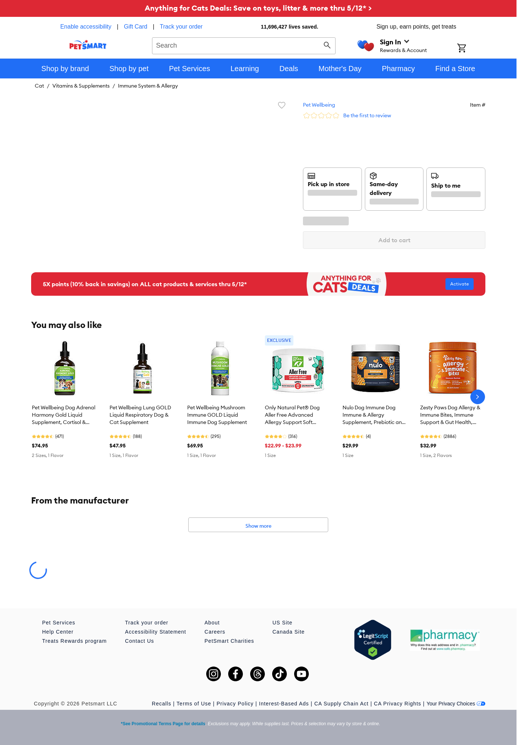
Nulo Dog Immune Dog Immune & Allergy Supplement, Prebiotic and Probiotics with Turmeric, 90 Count (375, 415)
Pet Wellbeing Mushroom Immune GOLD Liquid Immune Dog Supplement (217, 414)
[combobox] (244, 44)
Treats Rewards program (74, 641)
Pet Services (58, 623)
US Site (282, 623)
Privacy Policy (234, 704)
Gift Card (135, 26)
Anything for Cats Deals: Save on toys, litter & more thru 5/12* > (258, 7)
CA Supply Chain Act (341, 704)
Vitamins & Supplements (81, 85)
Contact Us (139, 641)
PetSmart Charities (229, 641)
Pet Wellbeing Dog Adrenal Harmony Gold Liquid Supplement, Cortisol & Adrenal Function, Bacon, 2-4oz (64, 415)
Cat (39, 85)
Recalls (161, 704)
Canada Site (289, 632)
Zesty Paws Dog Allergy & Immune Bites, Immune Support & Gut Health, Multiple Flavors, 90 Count (450, 415)
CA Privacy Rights (397, 704)
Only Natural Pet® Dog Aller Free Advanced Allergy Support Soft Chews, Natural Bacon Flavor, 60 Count (292, 415)
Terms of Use (194, 704)
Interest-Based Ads (284, 704)
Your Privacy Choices (455, 703)
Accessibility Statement (155, 632)
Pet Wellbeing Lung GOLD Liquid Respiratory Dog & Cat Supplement (140, 414)
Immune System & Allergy (148, 85)
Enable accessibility (85, 26)
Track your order (181, 26)
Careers (214, 632)
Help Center (58, 632)
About (212, 623)
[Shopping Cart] (471, 49)
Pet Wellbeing (319, 105)
